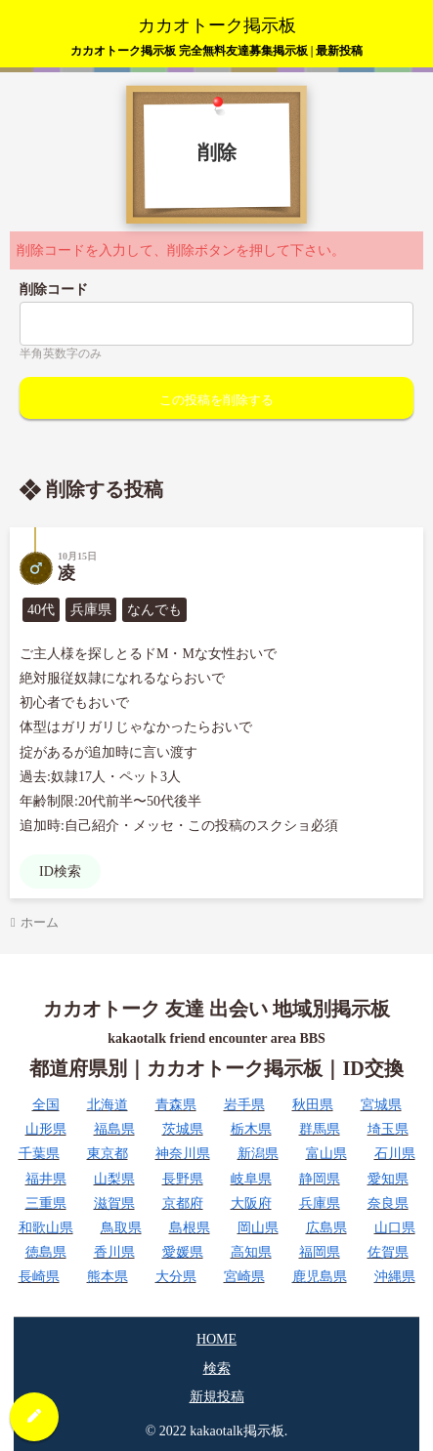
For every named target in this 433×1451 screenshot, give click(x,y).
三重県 (45, 1203)
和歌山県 (46, 1228)
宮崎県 (244, 1276)
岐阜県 (251, 1179)
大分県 (175, 1276)
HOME (216, 1339)
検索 (217, 1368)
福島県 (114, 1129)
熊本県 (107, 1276)
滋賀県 (114, 1203)
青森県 (175, 1105)
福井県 (45, 1179)
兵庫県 (319, 1203)
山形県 (45, 1129)
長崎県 (39, 1276)
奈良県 (388, 1203)
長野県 (182, 1179)
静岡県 (319, 1179)
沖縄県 (394, 1276)
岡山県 (258, 1228)
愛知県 (388, 1179)
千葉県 (39, 1153)
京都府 (182, 1203)
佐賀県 (388, 1252)
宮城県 (381, 1105)
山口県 (394, 1228)
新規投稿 (217, 1396)
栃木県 (251, 1129)
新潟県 (258, 1153)
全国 (46, 1105)
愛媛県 (182, 1252)
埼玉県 (388, 1129)
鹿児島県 (319, 1276)
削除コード (54, 289)
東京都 (107, 1153)
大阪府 (251, 1203)
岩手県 (244, 1105)
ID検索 (60, 871)
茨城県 (182, 1129)
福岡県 (319, 1252)
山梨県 (114, 1179)
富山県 (326, 1153)
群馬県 (319, 1129)
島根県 (189, 1228)
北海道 (107, 1105)
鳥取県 (121, 1228)
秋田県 (312, 1105)
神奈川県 (182, 1153)
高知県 (251, 1252)
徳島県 (45, 1252)
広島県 (326, 1228)
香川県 (114, 1252)
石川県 (394, 1153)
